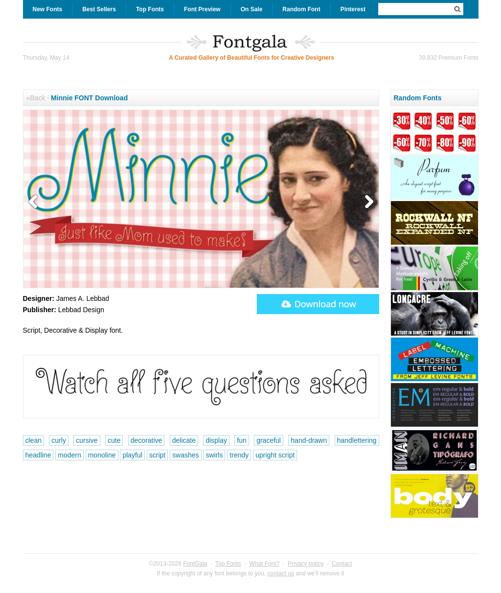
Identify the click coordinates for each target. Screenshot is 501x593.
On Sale (252, 9)
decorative (146, 440)
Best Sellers (99, 9)
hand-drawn (309, 440)
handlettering (357, 440)
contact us (281, 573)
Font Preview (202, 9)
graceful (268, 440)
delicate (184, 440)
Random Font (301, 9)
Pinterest (353, 9)
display (216, 440)
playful (132, 455)
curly (58, 440)
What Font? (264, 563)
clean (33, 440)
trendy (239, 455)
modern (69, 455)
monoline (102, 455)
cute (114, 440)
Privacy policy (305, 563)
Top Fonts (150, 9)
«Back (36, 98)
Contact (342, 563)
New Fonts (48, 9)
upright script (275, 455)
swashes (185, 455)
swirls (214, 455)
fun (241, 440)
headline (38, 455)
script (157, 455)
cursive (86, 440)
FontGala (195, 563)
